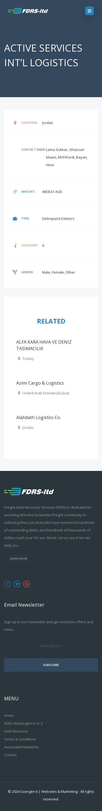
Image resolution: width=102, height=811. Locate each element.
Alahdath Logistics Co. (38, 417)
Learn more (18, 558)
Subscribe (51, 665)
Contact (10, 754)
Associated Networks (21, 747)
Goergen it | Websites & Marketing (49, 791)
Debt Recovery (16, 731)
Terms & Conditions (20, 739)
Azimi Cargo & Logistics (40, 383)
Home (9, 715)
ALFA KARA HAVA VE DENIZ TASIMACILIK (44, 345)
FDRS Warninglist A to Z (23, 723)
